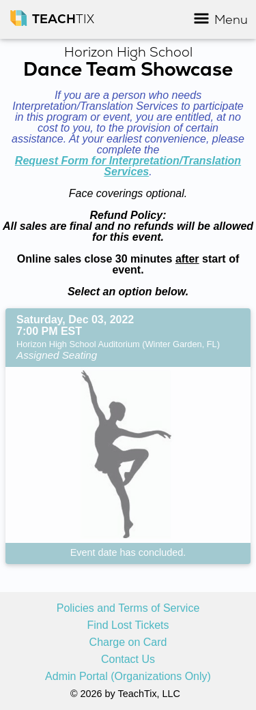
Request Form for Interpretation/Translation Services (128, 166)
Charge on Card (128, 642)
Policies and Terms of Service (128, 608)
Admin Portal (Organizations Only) (128, 676)
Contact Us (128, 659)
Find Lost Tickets (128, 625)
